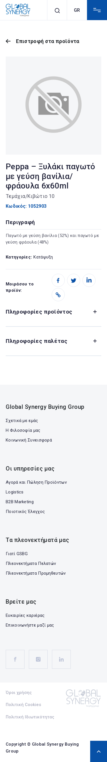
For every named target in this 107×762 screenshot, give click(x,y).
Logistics (15, 492)
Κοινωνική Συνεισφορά (29, 440)
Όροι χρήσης (19, 692)
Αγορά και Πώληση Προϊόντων (36, 482)
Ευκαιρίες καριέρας (25, 615)
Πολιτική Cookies (23, 704)
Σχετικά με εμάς (22, 420)
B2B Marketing (20, 501)
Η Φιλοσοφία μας (23, 430)
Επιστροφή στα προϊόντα (47, 41)
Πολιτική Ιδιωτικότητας (30, 717)
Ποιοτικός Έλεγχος (25, 511)
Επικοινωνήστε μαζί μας (30, 625)
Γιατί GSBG (17, 553)
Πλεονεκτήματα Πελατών (31, 563)
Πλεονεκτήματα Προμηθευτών (36, 573)
